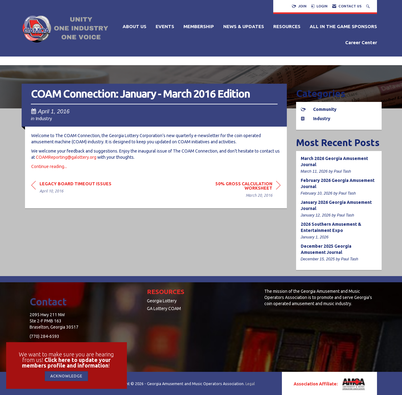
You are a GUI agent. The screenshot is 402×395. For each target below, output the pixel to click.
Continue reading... (49, 166)
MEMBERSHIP (198, 26)
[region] (234, 190)
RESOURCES (286, 26)
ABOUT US (134, 26)
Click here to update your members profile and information (66, 362)
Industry (44, 118)
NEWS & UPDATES (243, 26)
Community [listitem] (319, 109)
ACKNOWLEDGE (66, 376)
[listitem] (339, 165)
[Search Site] (368, 6)
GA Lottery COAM (164, 308)
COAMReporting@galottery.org (66, 157)
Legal (250, 383)
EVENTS (165, 26)
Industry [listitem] (315, 118)
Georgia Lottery (162, 300)
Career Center (361, 42)
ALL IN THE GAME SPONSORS (343, 26)
